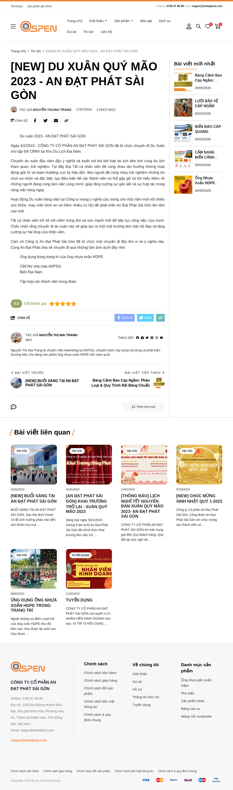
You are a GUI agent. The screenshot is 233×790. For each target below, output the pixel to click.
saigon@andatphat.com (206, 6)
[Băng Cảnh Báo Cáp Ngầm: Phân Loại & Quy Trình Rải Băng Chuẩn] (183, 82)
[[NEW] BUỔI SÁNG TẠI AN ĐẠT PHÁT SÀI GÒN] (34, 464)
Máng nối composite (196, 716)
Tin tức (88, 32)
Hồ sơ (137, 689)
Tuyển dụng (81, 555)
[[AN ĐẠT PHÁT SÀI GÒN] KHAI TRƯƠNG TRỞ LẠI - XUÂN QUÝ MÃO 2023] (89, 464)
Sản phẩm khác (193, 701)
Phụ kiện (188, 693)
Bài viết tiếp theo (145, 373)
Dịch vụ (164, 21)
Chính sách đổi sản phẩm (98, 691)
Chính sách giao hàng (100, 680)
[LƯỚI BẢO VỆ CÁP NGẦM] (183, 108)
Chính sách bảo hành (100, 673)
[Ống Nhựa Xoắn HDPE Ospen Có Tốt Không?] (183, 185)
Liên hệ (106, 32)
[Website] (142, 338)
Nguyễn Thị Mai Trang (52, 110)
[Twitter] (147, 338)
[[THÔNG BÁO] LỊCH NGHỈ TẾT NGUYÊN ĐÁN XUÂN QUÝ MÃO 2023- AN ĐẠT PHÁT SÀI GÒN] (144, 464)
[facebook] (137, 338)
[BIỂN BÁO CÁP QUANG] (183, 133)
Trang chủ (74, 21)
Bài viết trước (27, 373)
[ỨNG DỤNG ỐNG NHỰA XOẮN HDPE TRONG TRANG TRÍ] (34, 569)
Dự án (71, 32)
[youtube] (161, 338)
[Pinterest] (151, 338)
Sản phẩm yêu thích (39, 6)
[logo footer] (37, 666)
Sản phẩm (124, 20)
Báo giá (146, 21)
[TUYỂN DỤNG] (89, 569)
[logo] (38, 26)
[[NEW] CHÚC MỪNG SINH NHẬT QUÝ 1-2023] (199, 464)
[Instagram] (156, 338)
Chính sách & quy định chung (97, 717)
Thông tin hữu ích (145, 697)
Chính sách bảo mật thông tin (99, 704)
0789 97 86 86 (175, 6)
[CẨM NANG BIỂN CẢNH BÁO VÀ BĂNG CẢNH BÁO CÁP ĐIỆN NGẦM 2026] (183, 159)
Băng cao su (190, 709)
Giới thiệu (98, 20)
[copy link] (66, 120)
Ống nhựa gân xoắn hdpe (196, 682)
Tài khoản (17, 6)
